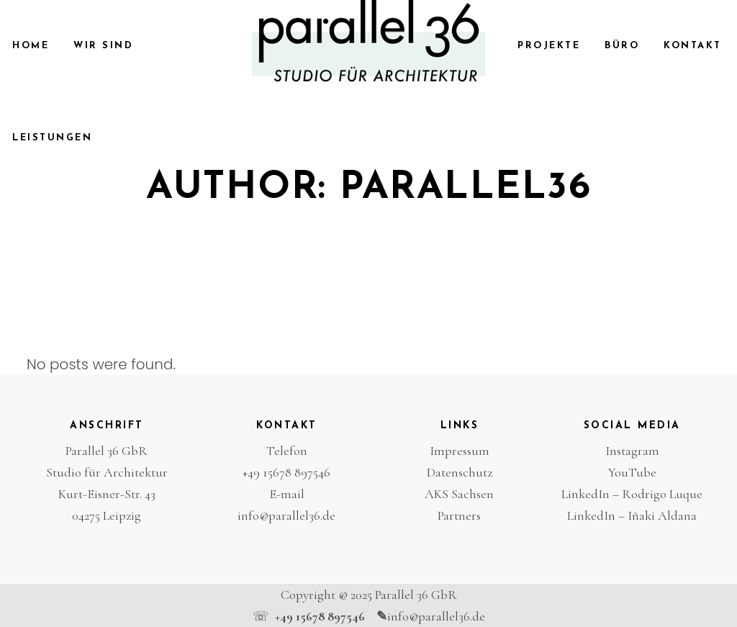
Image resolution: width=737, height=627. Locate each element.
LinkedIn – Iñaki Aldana (632, 515)
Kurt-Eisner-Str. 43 (106, 494)
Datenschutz (459, 472)
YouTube (632, 472)
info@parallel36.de (286, 515)
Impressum (459, 451)
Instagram (632, 451)
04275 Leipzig (106, 515)
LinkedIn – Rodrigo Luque (631, 494)
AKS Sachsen (459, 494)
